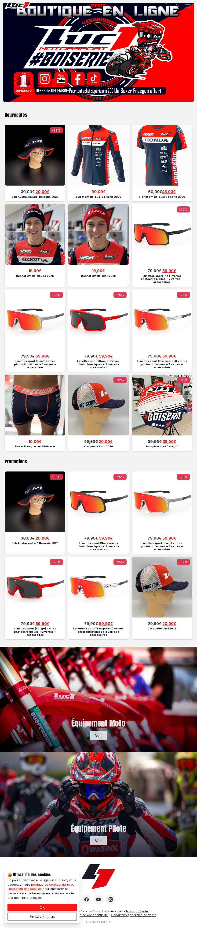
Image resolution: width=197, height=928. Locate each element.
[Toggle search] (178, 6)
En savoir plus (42, 916)
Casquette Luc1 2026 (98, 446)
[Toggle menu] (187, 6)
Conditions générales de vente (133, 915)
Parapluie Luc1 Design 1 (162, 446)
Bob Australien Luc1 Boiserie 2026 (34, 196)
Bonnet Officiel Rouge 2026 (35, 276)
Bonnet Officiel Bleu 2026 (98, 276)
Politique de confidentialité (88, 915)
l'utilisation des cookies (24, 889)
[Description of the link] (35, 155)
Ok (42, 907)
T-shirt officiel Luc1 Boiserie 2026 (162, 196)
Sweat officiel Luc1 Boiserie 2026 (98, 196)
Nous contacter (137, 911)
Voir (98, 735)
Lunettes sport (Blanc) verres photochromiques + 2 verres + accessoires (35, 364)
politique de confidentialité (50, 884)
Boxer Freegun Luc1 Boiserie (35, 446)
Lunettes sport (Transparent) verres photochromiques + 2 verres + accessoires (162, 364)
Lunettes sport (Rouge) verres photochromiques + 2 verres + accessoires (98, 364)
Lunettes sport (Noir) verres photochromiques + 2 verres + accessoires (162, 279)
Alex (108, 921)
